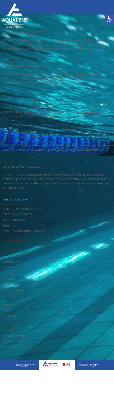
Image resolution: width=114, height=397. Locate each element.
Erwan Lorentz (15, 32)
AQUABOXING (13, 60)
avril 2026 (8, 256)
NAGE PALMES (14, 94)
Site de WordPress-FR (15, 347)
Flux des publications (15, 336)
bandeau (8, 310)
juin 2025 (8, 273)
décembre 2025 (12, 262)
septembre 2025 (12, 267)
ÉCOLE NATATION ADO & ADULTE (23, 231)
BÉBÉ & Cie (9, 225)
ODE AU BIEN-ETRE (14, 220)
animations (9, 304)
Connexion (9, 330)
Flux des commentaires (16, 341)
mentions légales (88, 365)
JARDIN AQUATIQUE (18, 132)
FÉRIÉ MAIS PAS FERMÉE (17, 214)
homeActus (9, 315)
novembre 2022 (12, 289)
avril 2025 (8, 278)
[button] (109, 19)
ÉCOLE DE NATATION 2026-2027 (22, 209)
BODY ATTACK (14, 161)
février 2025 (10, 284)
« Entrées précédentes (16, 199)
